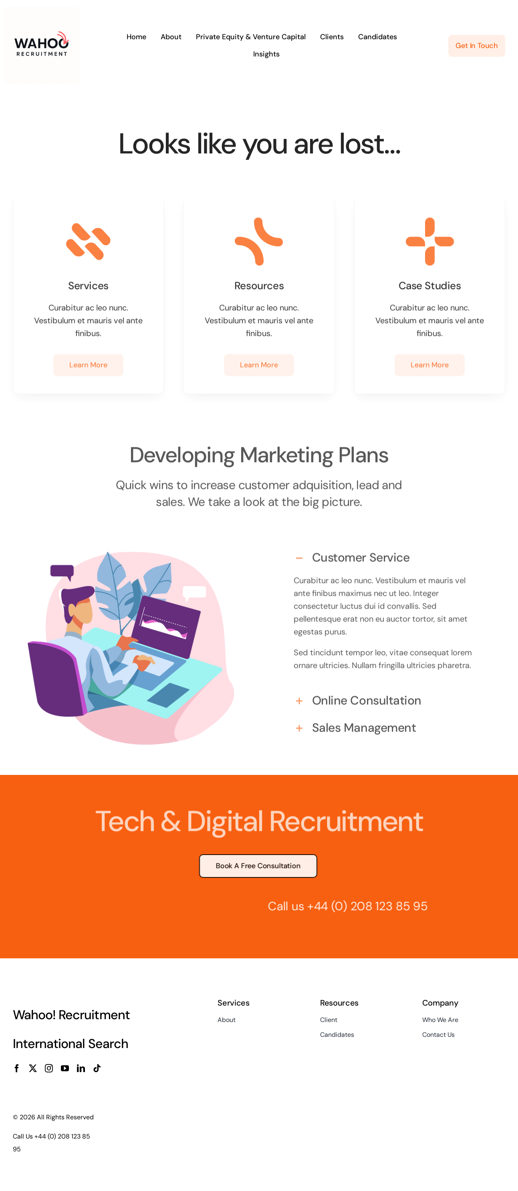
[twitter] (33, 1068)
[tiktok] (97, 1068)
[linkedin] (81, 1068)
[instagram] (49, 1068)
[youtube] (65, 1068)
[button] (387, 554)
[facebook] (17, 1068)
